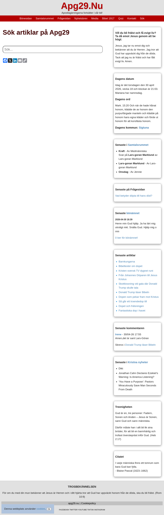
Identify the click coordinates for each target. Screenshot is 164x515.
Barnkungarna (127, 261)
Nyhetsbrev (80, 18)
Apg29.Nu (82, 6)
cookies (41, 508)
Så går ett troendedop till (133, 301)
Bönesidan (26, 18)
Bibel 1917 (108, 18)
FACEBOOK (64, 510)
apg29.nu (73, 503)
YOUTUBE (82, 510)
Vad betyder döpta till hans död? (133, 195)
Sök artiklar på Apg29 (36, 32)
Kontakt (131, 18)
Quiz (121, 18)
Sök (142, 18)
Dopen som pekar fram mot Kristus (139, 296)
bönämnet (132, 213)
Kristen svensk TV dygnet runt (136, 270)
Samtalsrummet (45, 18)
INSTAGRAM (99, 510)
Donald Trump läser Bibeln (134, 292)
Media (94, 18)
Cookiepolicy (88, 503)
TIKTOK (90, 510)
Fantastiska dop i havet (132, 310)
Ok (49, 509)
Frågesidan (64, 18)
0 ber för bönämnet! (126, 237)
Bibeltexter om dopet (130, 266)
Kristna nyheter (138, 362)
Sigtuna (144, 127)
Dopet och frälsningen (131, 306)
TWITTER (74, 510)
